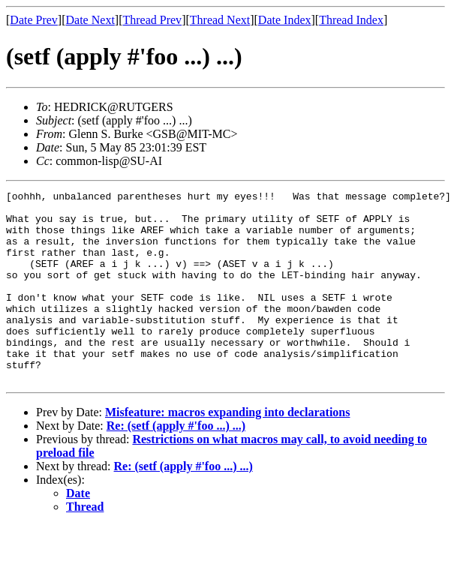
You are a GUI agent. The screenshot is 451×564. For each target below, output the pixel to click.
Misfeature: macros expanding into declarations (227, 450)
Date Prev (34, 20)
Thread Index (351, 20)
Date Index (284, 20)
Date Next (90, 20)
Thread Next (220, 20)
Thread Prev (152, 20)
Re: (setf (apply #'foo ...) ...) (176, 464)
